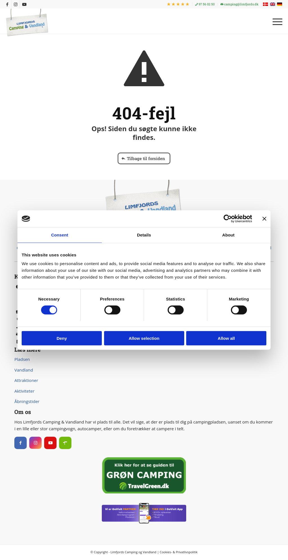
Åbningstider (26, 401)
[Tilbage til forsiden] (144, 158)
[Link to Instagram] (16, 4)
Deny (62, 338)
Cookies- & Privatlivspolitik (179, 552)
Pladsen (22, 359)
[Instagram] (35, 443)
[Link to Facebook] (7, 4)
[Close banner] (264, 219)
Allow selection (144, 338)
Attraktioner (26, 380)
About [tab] (228, 235)
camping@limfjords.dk (239, 4)
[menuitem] (178, 4)
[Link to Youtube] (24, 4)
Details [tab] (144, 235)
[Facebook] (20, 443)
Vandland (23, 370)
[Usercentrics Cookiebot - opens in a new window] (227, 219)
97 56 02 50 (205, 4)
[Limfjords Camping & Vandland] (27, 23)
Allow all (226, 338)
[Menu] (275, 21)
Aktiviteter (24, 391)
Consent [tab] (59, 235)
